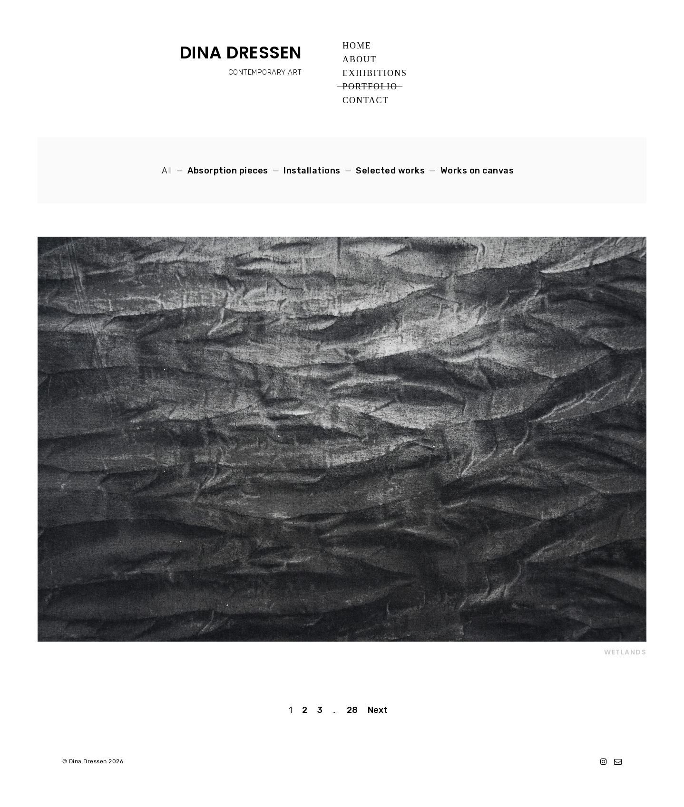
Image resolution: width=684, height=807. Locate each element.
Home (356, 45)
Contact (365, 100)
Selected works (390, 170)
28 (352, 710)
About (359, 59)
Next (378, 710)
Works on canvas (477, 170)
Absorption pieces (227, 170)
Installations (312, 170)
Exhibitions (374, 73)
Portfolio (370, 86)
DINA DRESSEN (241, 52)
